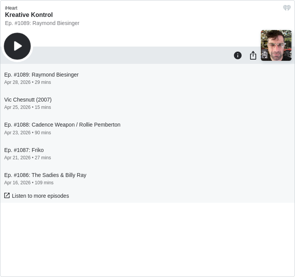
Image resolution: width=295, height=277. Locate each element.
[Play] (17, 46)
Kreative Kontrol (29, 15)
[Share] (253, 55)
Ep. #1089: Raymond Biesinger (42, 23)
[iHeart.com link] (287, 10)
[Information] (237, 55)
